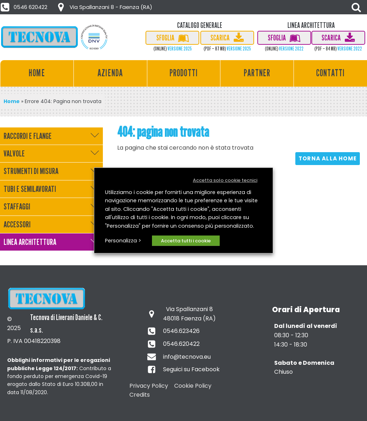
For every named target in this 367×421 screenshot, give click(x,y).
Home (37, 72)
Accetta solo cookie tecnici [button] (225, 180)
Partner (257, 72)
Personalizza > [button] (123, 240)
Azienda (110, 72)
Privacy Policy (148, 386)
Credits (139, 395)
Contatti (330, 72)
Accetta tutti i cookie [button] (186, 240)
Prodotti (184, 72)
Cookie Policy (192, 386)
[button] (24, 7)
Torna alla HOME (328, 158)
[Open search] (356, 7)
